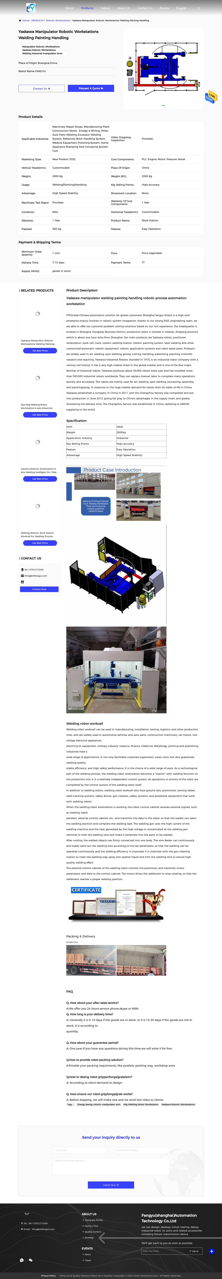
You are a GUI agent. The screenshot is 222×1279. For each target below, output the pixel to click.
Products (87, 8)
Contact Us (144, 8)
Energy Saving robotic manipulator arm (98, 1104)
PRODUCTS (37, 20)
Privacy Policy (48, 1275)
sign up (193, 1251)
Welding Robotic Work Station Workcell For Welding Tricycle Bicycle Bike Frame (37, 536)
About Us (123, 8)
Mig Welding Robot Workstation (140, 1104)
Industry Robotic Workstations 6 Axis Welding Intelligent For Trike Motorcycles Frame (38, 472)
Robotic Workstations (58, 20)
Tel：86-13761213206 (34, 1223)
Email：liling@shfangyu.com (38, 1229)
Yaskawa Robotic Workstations (178, 1104)
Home (69, 8)
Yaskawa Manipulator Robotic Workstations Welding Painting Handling (37, 344)
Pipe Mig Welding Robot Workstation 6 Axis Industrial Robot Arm (36, 408)
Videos (105, 8)
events (164, 8)
